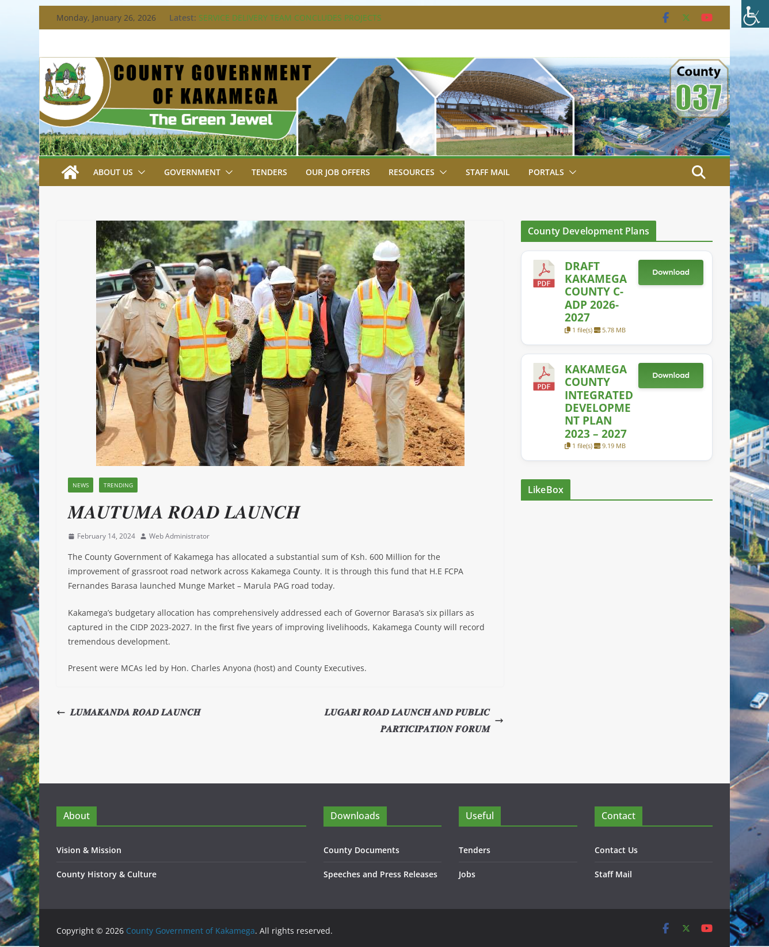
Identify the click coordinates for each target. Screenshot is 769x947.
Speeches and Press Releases (380, 874)
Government (192, 171)
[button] (139, 172)
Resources (412, 171)
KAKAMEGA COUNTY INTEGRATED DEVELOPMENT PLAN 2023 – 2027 (599, 401)
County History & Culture (106, 874)
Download (671, 272)
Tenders (269, 171)
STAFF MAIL (488, 171)
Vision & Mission (88, 849)
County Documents (361, 849)
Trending (118, 485)
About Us (113, 171)
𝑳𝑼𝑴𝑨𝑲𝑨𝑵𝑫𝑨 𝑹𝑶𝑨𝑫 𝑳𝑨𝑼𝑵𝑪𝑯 (128, 712)
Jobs (467, 874)
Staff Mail (613, 874)
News (81, 485)
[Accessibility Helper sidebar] (755, 14)
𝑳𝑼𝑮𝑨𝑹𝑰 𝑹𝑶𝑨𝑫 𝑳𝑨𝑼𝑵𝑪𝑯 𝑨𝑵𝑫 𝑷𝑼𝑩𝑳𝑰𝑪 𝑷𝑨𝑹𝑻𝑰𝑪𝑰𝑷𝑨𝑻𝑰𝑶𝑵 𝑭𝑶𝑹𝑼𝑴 (414, 720)
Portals (546, 171)
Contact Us (616, 849)
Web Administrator (179, 536)
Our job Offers (338, 171)
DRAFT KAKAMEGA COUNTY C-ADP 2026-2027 (596, 292)
